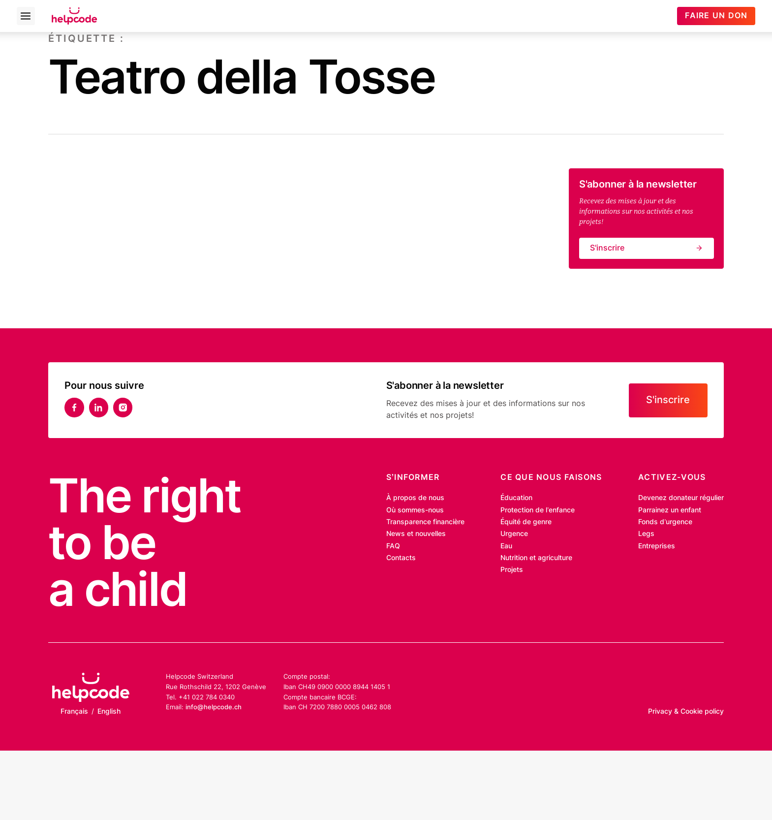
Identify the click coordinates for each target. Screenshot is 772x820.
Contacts (401, 558)
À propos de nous (415, 498)
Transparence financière (425, 522)
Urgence (514, 533)
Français (74, 711)
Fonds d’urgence (665, 522)
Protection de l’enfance (537, 510)
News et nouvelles (416, 533)
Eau (506, 546)
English (109, 711)
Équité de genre (526, 522)
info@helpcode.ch (213, 707)
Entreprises (656, 546)
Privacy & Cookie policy (686, 711)
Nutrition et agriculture (536, 558)
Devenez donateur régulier (681, 498)
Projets (511, 569)
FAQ (393, 546)
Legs (646, 533)
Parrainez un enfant (669, 510)
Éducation (516, 498)
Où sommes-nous (415, 510)
